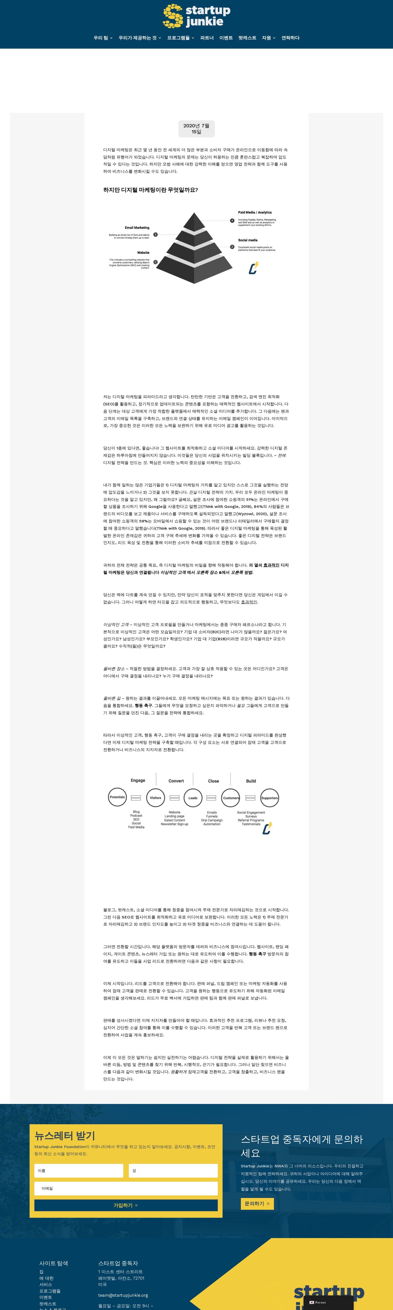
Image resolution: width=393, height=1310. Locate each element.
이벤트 (226, 38)
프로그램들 (178, 38)
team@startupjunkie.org (123, 1297)
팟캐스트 (247, 38)
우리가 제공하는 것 (138, 38)
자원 (266, 38)
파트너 (207, 38)
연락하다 (290, 38)
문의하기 (255, 1205)
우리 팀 (100, 38)
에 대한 (46, 1280)
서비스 (45, 1286)
